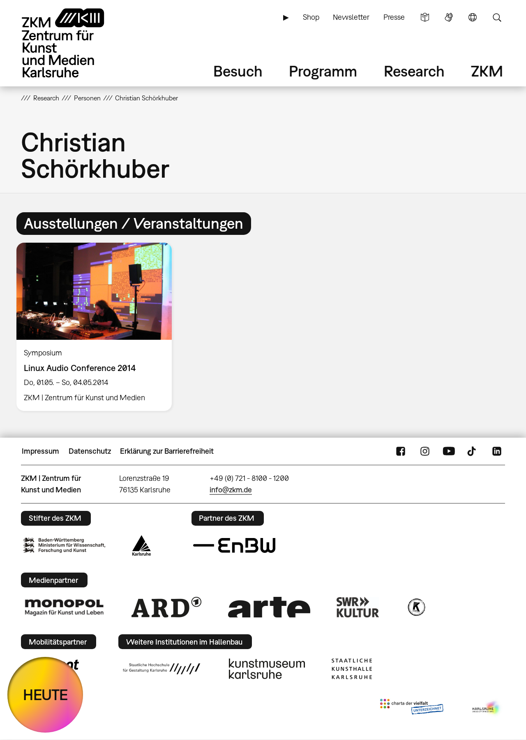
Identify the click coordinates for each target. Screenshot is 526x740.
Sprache (472, 17)
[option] (97, 327)
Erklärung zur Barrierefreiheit (167, 451)
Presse (394, 17)
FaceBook (400, 451)
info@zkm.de (231, 489)
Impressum (40, 451)
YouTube (449, 451)
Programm (323, 71)
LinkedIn (497, 451)
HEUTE (45, 694)
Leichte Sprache (425, 17)
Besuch (238, 71)
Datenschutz (90, 451)
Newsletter (351, 17)
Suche (497, 17)
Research (414, 71)
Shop (311, 17)
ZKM (487, 71)
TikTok (472, 451)
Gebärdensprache (449, 17)
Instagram (425, 451)
